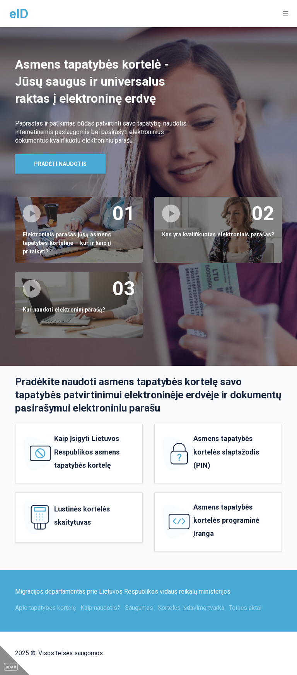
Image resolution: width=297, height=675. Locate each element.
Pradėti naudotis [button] (60, 164)
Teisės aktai (245, 607)
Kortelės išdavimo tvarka (191, 607)
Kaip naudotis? (100, 607)
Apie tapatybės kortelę (45, 607)
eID (18, 13)
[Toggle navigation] (283, 13)
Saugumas (139, 607)
